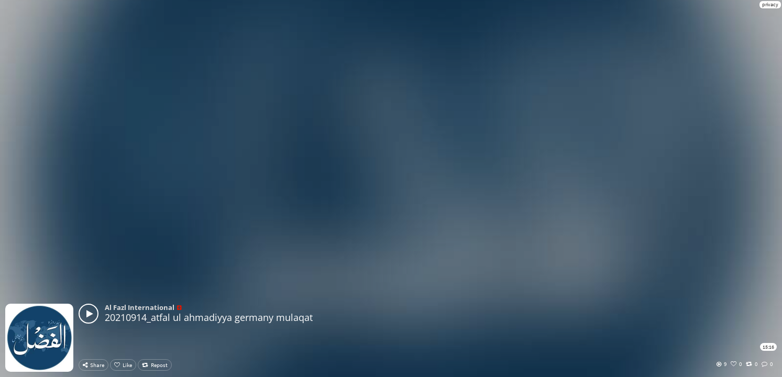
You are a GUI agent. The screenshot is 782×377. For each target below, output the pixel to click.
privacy (770, 4)
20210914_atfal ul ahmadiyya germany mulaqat (209, 317)
